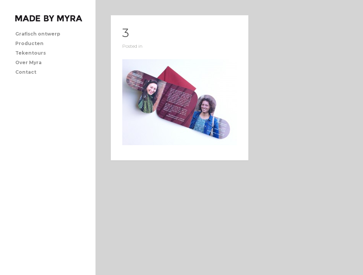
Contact (25, 72)
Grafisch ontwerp (37, 34)
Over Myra (28, 62)
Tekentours (30, 53)
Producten (29, 43)
